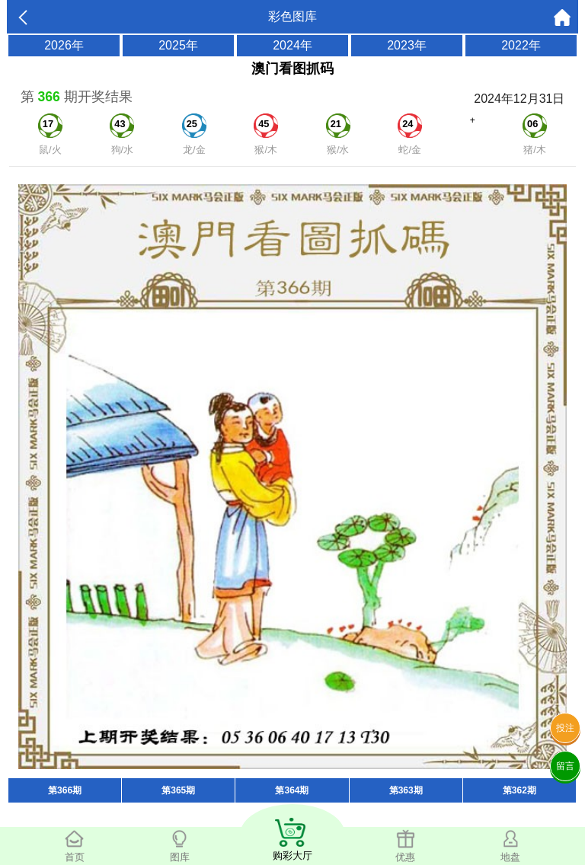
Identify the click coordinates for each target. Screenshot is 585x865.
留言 (565, 766)
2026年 (64, 45)
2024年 (292, 45)
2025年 (178, 45)
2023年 (407, 45)
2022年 (521, 45)
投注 (565, 728)
